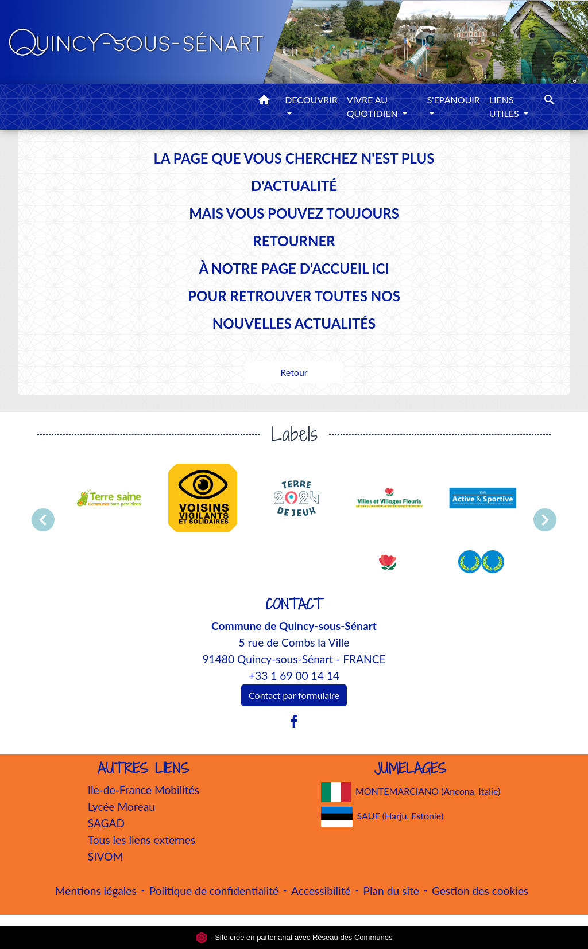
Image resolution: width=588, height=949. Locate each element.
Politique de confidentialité (213, 890)
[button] (264, 101)
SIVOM (105, 856)
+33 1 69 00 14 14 (294, 675)
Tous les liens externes (142, 839)
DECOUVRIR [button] (311, 99)
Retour (293, 372)
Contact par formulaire (294, 695)
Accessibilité (321, 890)
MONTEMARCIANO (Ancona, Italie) (411, 792)
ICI (380, 268)
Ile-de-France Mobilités (143, 789)
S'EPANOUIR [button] (453, 99)
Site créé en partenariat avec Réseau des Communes (294, 937)
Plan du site (391, 890)
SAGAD (106, 823)
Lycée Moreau (121, 806)
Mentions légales (96, 890)
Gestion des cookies (480, 890)
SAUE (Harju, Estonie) (382, 817)
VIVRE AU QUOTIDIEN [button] (373, 106)
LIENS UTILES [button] (505, 106)
